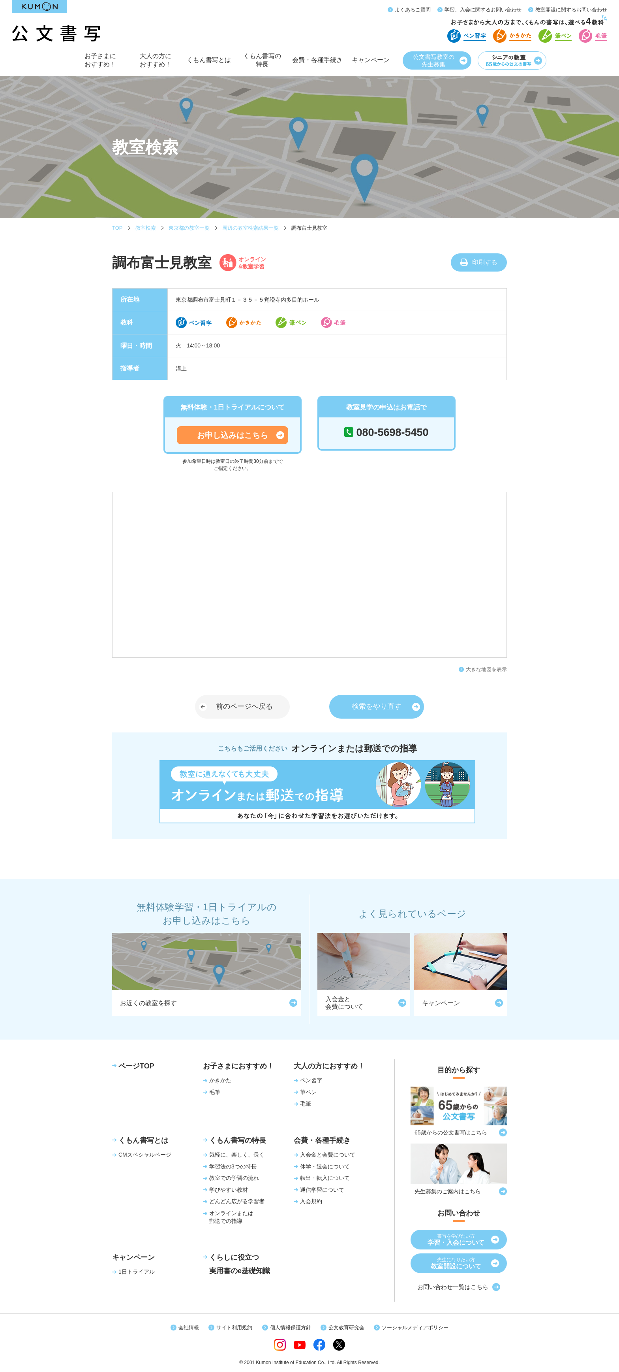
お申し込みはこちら (232, 435)
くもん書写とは (209, 65)
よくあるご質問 (413, 10)
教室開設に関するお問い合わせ (571, 10)
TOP (117, 228)
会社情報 (188, 1327)
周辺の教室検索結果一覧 (250, 228)
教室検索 (145, 228)
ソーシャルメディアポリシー (415, 1327)
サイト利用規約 (234, 1327)
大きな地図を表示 (486, 669)
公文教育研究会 (346, 1327)
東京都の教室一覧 (189, 228)
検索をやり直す (376, 706)
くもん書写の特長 (262, 63)
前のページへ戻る (244, 706)
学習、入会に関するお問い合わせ (483, 10)
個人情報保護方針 (290, 1327)
